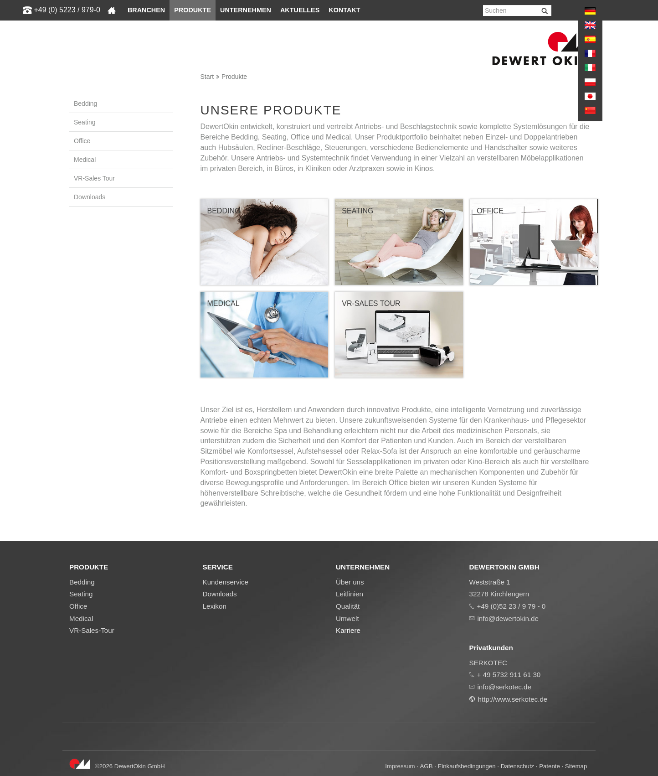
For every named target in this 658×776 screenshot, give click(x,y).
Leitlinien (349, 594)
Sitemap (576, 766)
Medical (85, 159)
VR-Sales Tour (94, 178)
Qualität (348, 606)
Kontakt (344, 10)
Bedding (85, 103)
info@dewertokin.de (508, 618)
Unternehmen (245, 10)
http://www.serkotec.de (513, 699)
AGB (426, 766)
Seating (84, 122)
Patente (549, 766)
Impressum (400, 766)
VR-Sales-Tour (91, 630)
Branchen (146, 10)
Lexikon (214, 606)
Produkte (192, 10)
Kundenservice (225, 582)
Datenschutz (517, 766)
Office (82, 141)
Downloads (89, 197)
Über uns (350, 582)
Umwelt (347, 618)
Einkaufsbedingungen (467, 766)
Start (207, 76)
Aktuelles (299, 10)
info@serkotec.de (504, 687)
